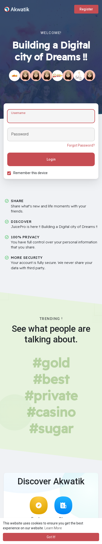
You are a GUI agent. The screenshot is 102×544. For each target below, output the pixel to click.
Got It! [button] (51, 537)
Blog (63, 508)
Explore (39, 508)
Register (86, 9)
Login (51, 159)
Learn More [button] (53, 528)
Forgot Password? (81, 145)
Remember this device (30, 173)
